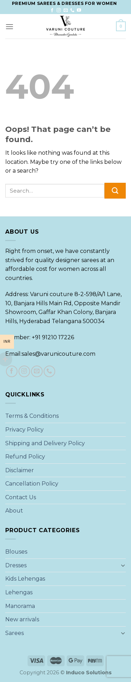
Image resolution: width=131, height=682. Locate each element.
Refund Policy (25, 456)
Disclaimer (19, 470)
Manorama (20, 606)
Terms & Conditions (32, 416)
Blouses (16, 551)
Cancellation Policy (31, 483)
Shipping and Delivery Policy (45, 443)
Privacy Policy (24, 429)
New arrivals (22, 619)
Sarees (14, 633)
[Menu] (9, 26)
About (14, 510)
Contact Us (20, 497)
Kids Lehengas (25, 578)
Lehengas (18, 592)
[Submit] (115, 191)
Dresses (16, 565)
